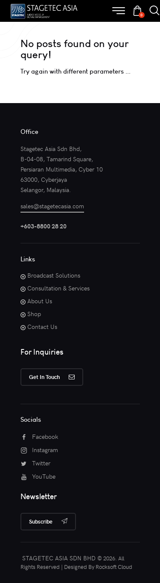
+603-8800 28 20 (43, 226)
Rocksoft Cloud (114, 567)
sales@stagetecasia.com (52, 206)
